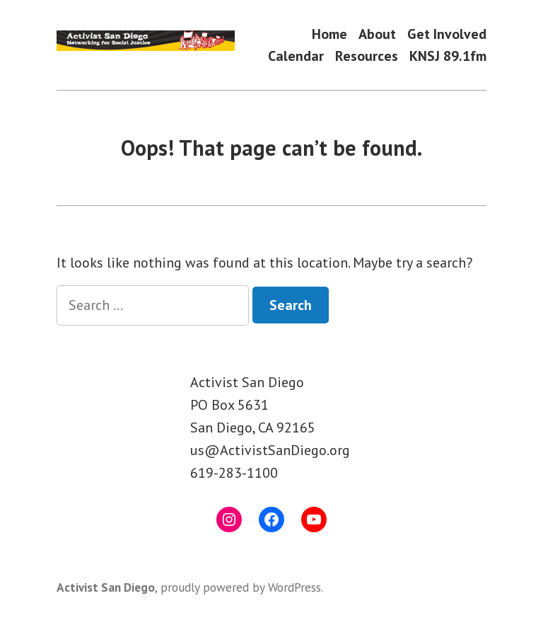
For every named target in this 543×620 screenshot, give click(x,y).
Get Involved (446, 33)
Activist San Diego (106, 587)
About (377, 33)
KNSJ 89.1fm (447, 56)
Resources (366, 56)
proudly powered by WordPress (240, 587)
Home (329, 33)
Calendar (296, 56)
